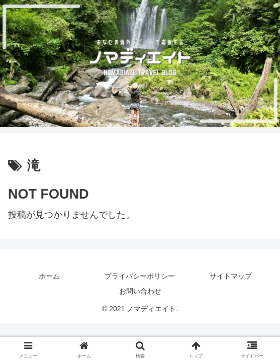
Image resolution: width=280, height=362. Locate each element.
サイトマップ (231, 276)
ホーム (49, 276)
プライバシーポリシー (140, 276)
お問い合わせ (140, 291)
